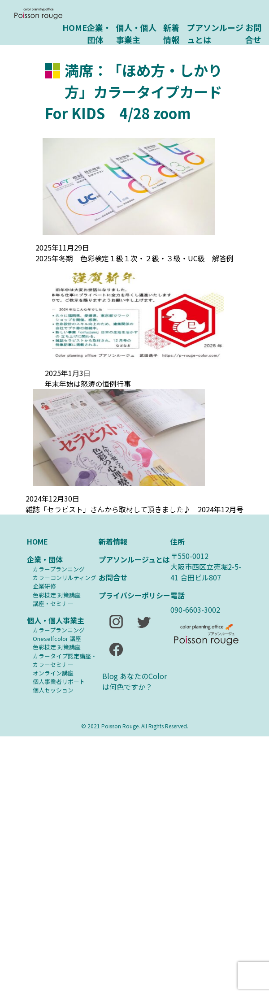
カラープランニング (59, 569)
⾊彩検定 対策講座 (57, 595)
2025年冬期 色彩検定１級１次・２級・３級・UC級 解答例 (134, 258)
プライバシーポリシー (134, 595)
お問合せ (253, 33)
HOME (74, 27)
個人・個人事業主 (136, 33)
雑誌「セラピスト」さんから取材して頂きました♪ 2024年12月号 (134, 509)
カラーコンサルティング (64, 577)
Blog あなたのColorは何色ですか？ (134, 681)
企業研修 (44, 586)
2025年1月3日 (68, 373)
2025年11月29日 (62, 247)
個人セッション (53, 690)
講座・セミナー (53, 603)
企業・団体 (99, 33)
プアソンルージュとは (215, 33)
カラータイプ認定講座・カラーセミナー (65, 660)
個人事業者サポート (59, 681)
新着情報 (171, 33)
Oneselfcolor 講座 (57, 638)
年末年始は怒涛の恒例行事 (88, 383)
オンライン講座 (53, 673)
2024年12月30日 (52, 498)
